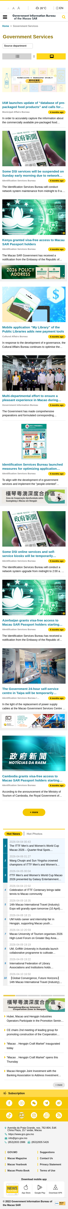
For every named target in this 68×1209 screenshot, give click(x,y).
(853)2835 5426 (40, 1142)
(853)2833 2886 (16, 1142)
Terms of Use (47, 1170)
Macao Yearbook (17, 1164)
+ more (58, 1085)
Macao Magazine (17, 1158)
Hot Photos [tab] (34, 833)
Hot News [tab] (13, 833)
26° (43, 8)
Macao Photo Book (19, 1170)
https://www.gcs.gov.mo (21, 1134)
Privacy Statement (50, 1164)
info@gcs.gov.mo (17, 1138)
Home (5, 26)
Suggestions (47, 1152)
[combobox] (18, 46)
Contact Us (46, 1158)
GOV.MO (12, 1152)
